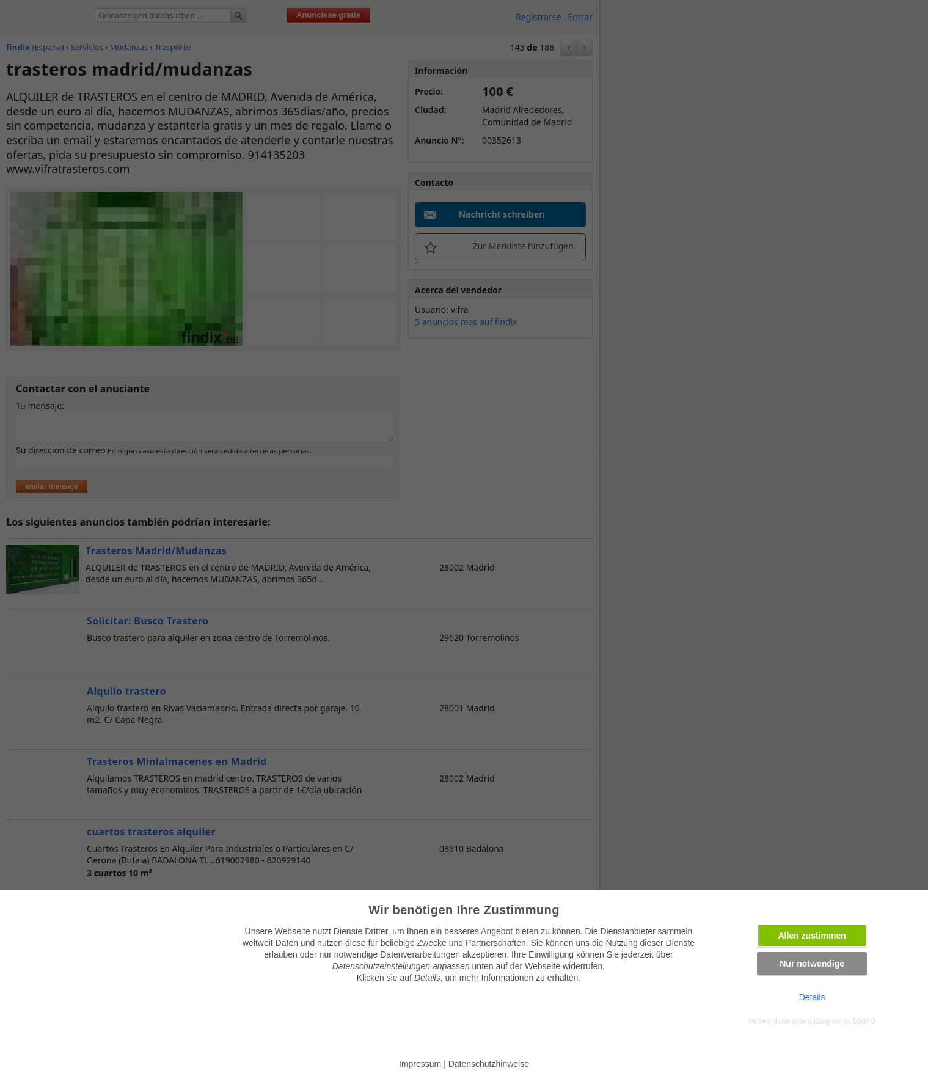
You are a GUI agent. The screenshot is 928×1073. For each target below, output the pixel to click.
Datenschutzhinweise (488, 1064)
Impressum (420, 1064)
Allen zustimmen (812, 935)
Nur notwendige (812, 964)
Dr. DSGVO (859, 1021)
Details (812, 997)
